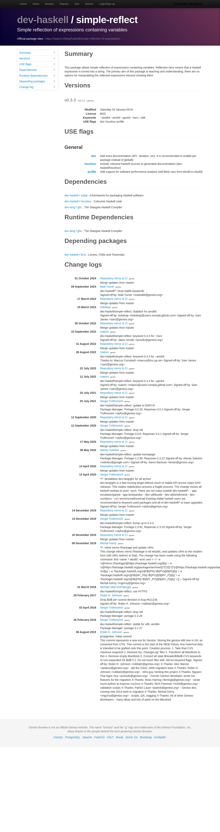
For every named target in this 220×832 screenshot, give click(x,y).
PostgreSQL (72, 737)
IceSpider (160, 737)
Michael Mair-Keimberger (115, 586)
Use (76, 3)
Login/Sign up (107, 3)
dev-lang (69, 207)
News (36, 3)
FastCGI (99, 737)
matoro (104, 331)
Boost (119, 737)
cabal (84, 195)
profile (92, 171)
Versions (37, 58)
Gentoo (58, 737)
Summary (37, 52)
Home (23, 3)
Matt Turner (107, 286)
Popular (64, 3)
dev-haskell (43, 19)
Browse (49, 3)
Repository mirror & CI (113, 278)
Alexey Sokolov (109, 449)
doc (93, 155)
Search (89, 3)
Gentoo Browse (188, 4)
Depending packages (37, 81)
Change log (37, 86)
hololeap (105, 307)
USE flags (37, 64)
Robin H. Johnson (111, 595)
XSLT (110, 737)
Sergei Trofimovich (111, 400)
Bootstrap (146, 737)
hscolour (90, 163)
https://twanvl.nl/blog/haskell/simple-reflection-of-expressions (83, 38)
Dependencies (37, 69)
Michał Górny (108, 543)
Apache (87, 737)
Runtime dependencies (37, 75)
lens (83, 254)
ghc (79, 207)
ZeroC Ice (131, 737)
